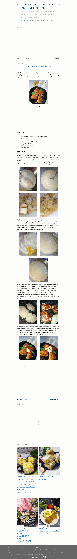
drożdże (25, 368)
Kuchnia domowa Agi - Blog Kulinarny (37, 6)
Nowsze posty (22, 399)
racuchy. (44, 368)
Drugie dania (31, 20)
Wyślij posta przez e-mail (28, 366)
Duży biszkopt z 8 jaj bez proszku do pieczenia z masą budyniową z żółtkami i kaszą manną (27, 483)
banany (21, 368)
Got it (43, 557)
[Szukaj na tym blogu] (34, 58)
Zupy (38, 20)
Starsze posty (55, 399)
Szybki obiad (45, 20)
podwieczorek (39, 368)
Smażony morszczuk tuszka (49, 529)
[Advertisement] (38, 40)
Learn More (35, 557)
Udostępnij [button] (19, 366)
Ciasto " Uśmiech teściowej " (47, 477)
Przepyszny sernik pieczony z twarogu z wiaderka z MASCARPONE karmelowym (26, 534)
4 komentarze (48, 482)
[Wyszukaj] (59, 4)
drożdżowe (30, 368)
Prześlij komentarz (27, 492)
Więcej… (52, 20)
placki (34, 368)
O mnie (23, 20)
